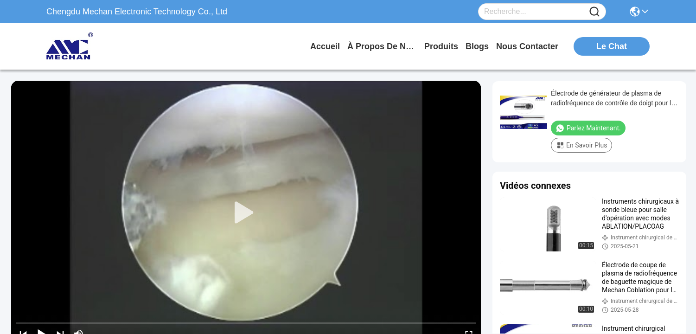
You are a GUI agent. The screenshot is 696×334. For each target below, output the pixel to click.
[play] (246, 213)
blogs (477, 46)
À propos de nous (382, 46)
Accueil (325, 46)
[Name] (594, 12)
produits (441, 46)
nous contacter (527, 46)
